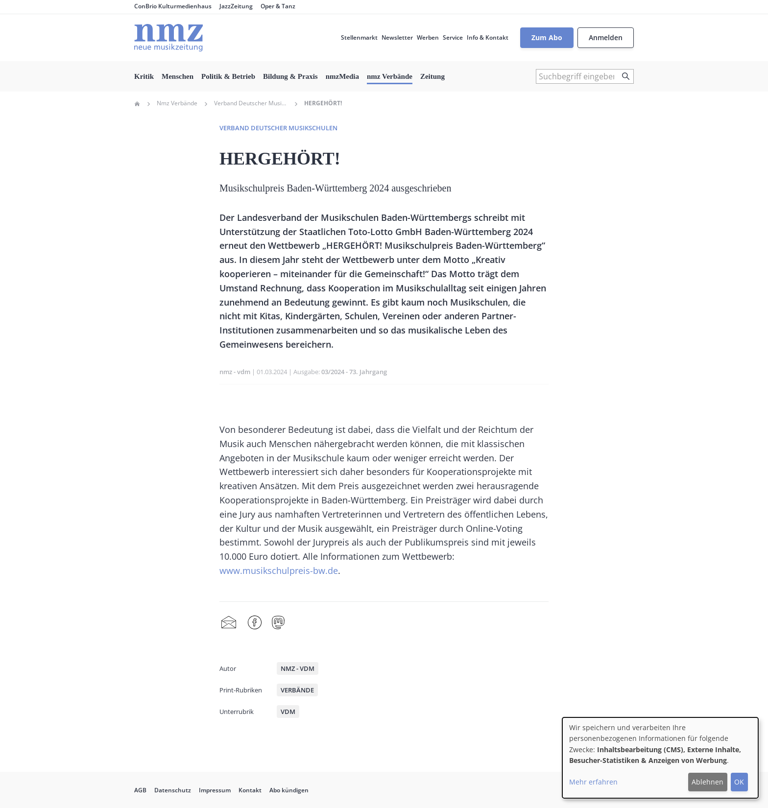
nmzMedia (342, 76)
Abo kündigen (289, 790)
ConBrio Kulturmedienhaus (173, 6)
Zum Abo (546, 37)
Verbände (297, 690)
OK (739, 781)
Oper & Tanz (278, 6)
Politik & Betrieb (228, 76)
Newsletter (397, 37)
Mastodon (278, 623)
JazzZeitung (236, 6)
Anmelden (606, 37)
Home (137, 104)
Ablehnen (707, 781)
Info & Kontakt (487, 37)
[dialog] (660, 757)
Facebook (255, 623)
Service (453, 37)
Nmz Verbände (177, 103)
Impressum (215, 790)
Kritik (144, 76)
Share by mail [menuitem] (228, 623)
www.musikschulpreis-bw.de (278, 570)
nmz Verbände (389, 76)
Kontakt (250, 790)
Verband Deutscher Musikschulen (251, 103)
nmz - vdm (234, 371)
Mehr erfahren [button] (593, 781)
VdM (288, 711)
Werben (428, 37)
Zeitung (432, 76)
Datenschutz (172, 790)
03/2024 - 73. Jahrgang (354, 371)
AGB (140, 790)
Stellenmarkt (359, 37)
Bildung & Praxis (290, 76)
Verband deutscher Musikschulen (278, 127)
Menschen (177, 76)
